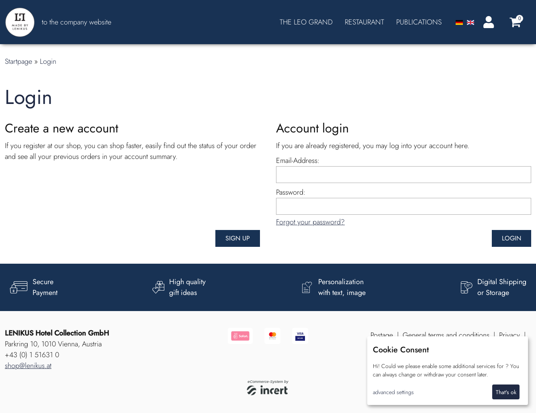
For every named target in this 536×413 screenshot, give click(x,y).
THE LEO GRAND (306, 22)
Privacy (509, 335)
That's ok (506, 392)
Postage (381, 335)
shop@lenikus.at (28, 365)
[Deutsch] (460, 22)
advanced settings (393, 392)
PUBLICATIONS (419, 22)
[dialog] (447, 370)
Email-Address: (297, 160)
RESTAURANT (364, 22)
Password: (290, 192)
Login (48, 61)
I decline (476, 392)
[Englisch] (470, 22)
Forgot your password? (310, 222)
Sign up (237, 238)
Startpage (18, 61)
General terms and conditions (446, 335)
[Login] (487, 22)
